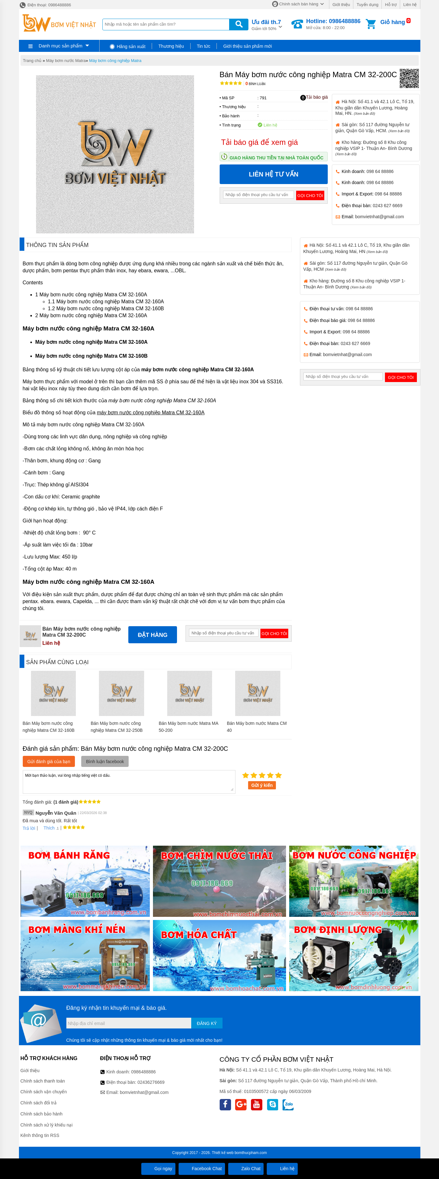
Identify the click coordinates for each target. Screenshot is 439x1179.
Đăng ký (207, 1023)
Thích (47, 827)
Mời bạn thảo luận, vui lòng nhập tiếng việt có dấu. (129, 781)
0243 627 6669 (387, 205)
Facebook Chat (202, 1168)
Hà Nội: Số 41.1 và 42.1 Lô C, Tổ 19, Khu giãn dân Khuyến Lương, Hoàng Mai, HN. (374, 107)
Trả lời (29, 828)
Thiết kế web (223, 1153)
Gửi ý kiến (262, 785)
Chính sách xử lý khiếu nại (47, 1124)
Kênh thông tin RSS (40, 1135)
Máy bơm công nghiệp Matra (115, 60)
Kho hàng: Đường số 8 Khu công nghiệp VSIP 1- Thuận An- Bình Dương (373, 148)
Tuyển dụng (367, 4)
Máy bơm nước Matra (66, 60)
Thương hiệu (171, 46)
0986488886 (143, 1071)
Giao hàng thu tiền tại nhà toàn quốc (277, 157)
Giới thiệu (341, 4)
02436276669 (151, 1082)
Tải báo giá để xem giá (259, 142)
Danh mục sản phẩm (60, 45)
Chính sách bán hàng (298, 4)
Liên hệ (410, 4)
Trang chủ (32, 60)
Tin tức (203, 46)
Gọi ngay (158, 1168)
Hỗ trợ (391, 4)
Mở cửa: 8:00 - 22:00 (333, 24)
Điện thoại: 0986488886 (45, 5)
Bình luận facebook (105, 761)
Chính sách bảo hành (42, 1113)
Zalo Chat (246, 1168)
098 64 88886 (380, 171)
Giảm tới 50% (266, 24)
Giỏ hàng (392, 22)
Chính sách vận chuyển (44, 1091)
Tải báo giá (314, 97)
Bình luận (255, 84)
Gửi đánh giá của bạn (48, 761)
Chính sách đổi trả (39, 1102)
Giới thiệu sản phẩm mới (247, 46)
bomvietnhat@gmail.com (379, 216)
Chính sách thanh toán (43, 1080)
